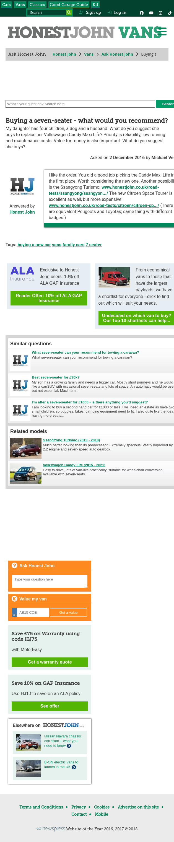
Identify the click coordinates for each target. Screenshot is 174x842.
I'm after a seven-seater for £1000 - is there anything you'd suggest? (90, 402)
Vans (20, 4)
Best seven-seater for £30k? (56, 377)
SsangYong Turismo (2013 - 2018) (71, 440)
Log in (117, 12)
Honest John (64, 54)
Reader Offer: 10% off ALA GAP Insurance (49, 298)
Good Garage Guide (69, 4)
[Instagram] (160, 12)
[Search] (69, 12)
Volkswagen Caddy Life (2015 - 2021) (74, 465)
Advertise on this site (138, 807)
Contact (79, 814)
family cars (74, 244)
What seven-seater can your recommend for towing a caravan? (85, 352)
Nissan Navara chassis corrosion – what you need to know (62, 741)
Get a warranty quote (50, 662)
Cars (6, 4)
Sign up (90, 12)
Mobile (101, 814)
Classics (37, 4)
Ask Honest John (117, 54)
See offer (49, 706)
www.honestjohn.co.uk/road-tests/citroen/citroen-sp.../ (104, 205)
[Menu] (162, 31)
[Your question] (49, 581)
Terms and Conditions (41, 807)
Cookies (102, 807)
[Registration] (30, 612)
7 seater (93, 244)
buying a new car (34, 244)
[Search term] (49, 12)
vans (56, 244)
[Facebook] (141, 12)
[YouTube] (151, 12)
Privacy (78, 807)
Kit (95, 4)
